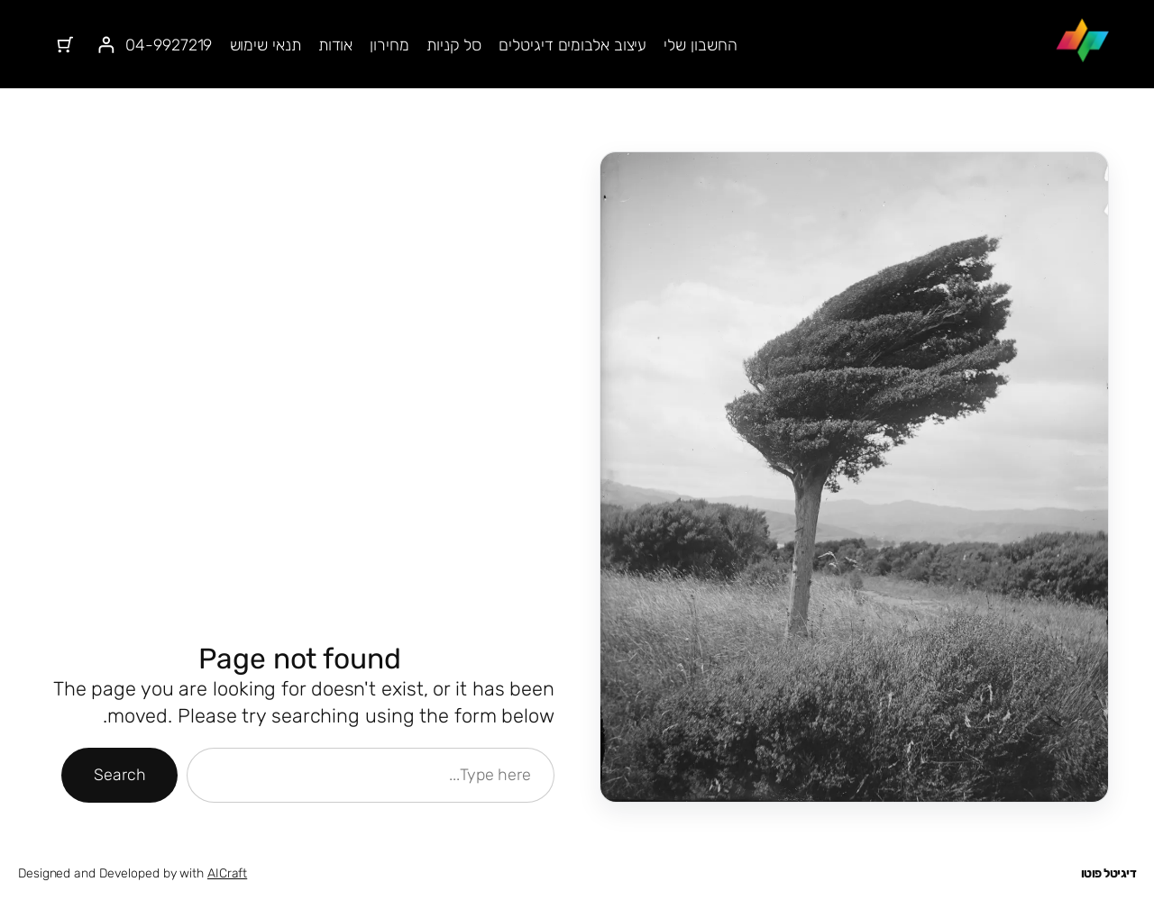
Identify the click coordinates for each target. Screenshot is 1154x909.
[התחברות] (106, 44)
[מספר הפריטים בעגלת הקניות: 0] (65, 44)
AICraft (227, 873)
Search (119, 774)
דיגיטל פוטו (1109, 873)
